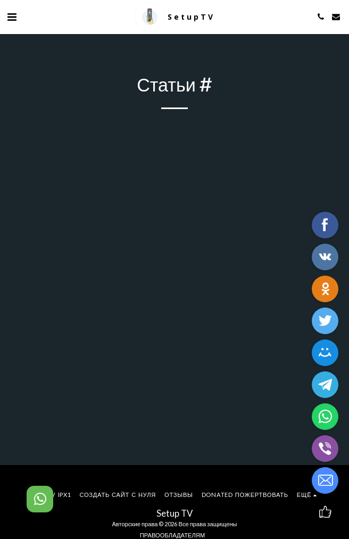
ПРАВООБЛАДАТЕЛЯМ (172, 535)
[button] (12, 16)
